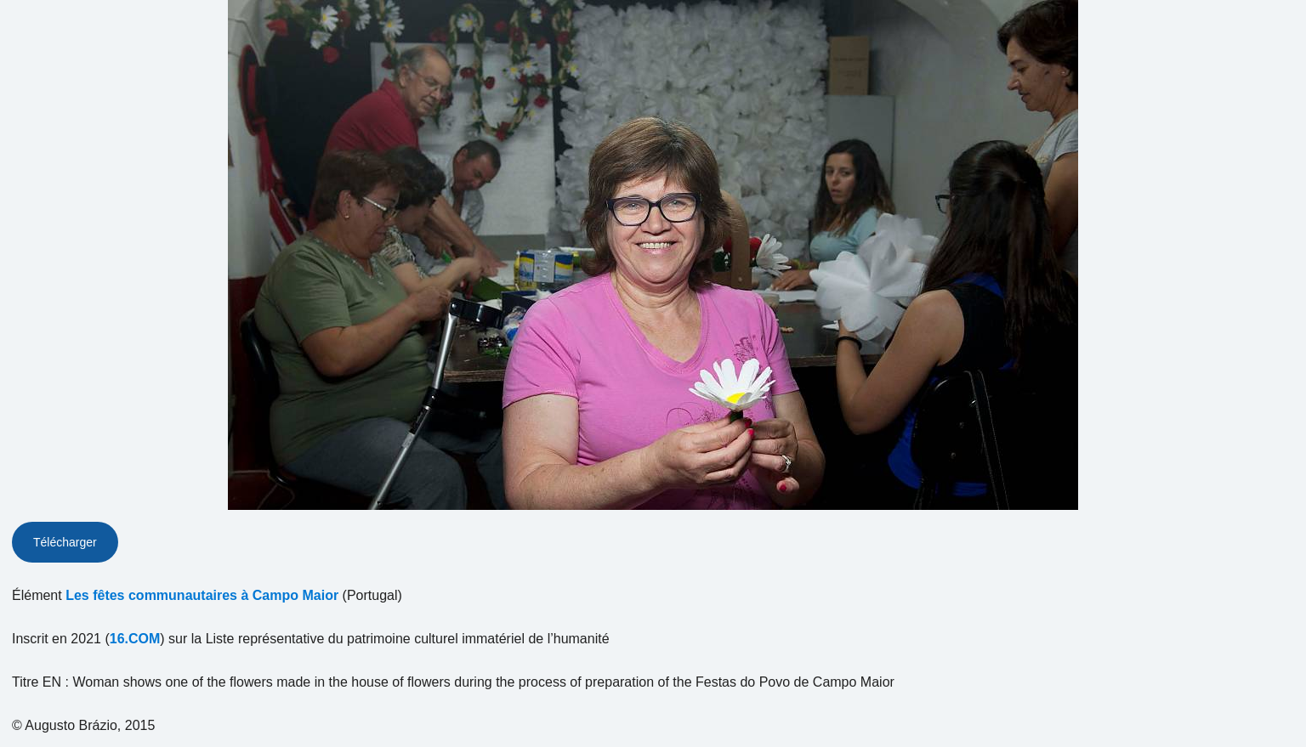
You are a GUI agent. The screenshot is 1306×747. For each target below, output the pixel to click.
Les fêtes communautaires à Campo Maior (201, 595)
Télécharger (65, 542)
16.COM (135, 638)
